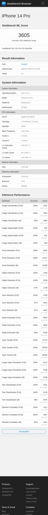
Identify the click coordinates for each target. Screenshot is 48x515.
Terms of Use (31, 502)
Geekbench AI (7, 492)
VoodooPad (6, 495)
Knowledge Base (32, 488)
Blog (4, 511)
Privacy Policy (31, 498)
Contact (29, 495)
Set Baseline (24, 432)
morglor (24, 64)
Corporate (30, 511)
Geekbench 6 (7, 488)
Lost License (31, 492)
